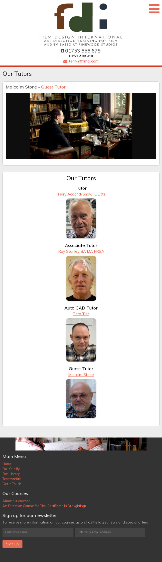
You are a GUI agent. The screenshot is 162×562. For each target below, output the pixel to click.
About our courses (16, 501)
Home (7, 464)
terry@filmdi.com (81, 61)
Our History (11, 474)
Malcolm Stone (81, 374)
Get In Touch (11, 484)
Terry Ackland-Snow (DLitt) (81, 194)
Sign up (12, 544)
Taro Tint (81, 314)
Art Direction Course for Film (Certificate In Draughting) (44, 506)
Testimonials (11, 479)
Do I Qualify (11, 469)
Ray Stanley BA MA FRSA (81, 251)
